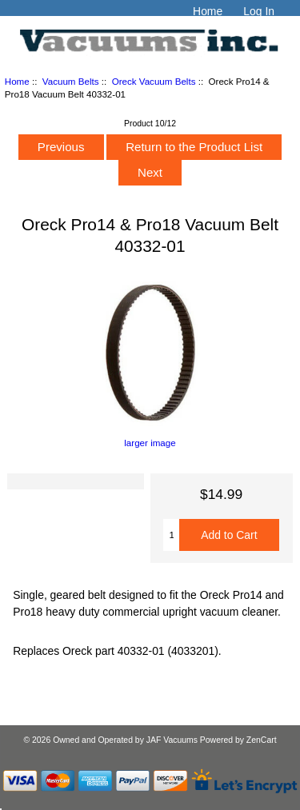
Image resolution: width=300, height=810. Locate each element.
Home (207, 11)
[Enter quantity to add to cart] (171, 535)
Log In (258, 11)
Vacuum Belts (70, 81)
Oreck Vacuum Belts (154, 81)
